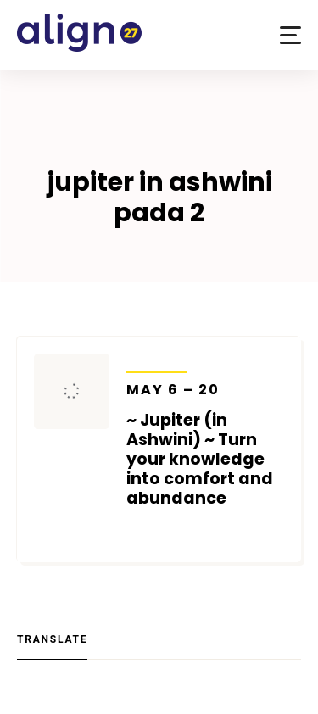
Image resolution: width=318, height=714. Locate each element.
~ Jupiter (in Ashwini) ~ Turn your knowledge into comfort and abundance (205, 445)
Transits (157, 361)
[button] (290, 35)
